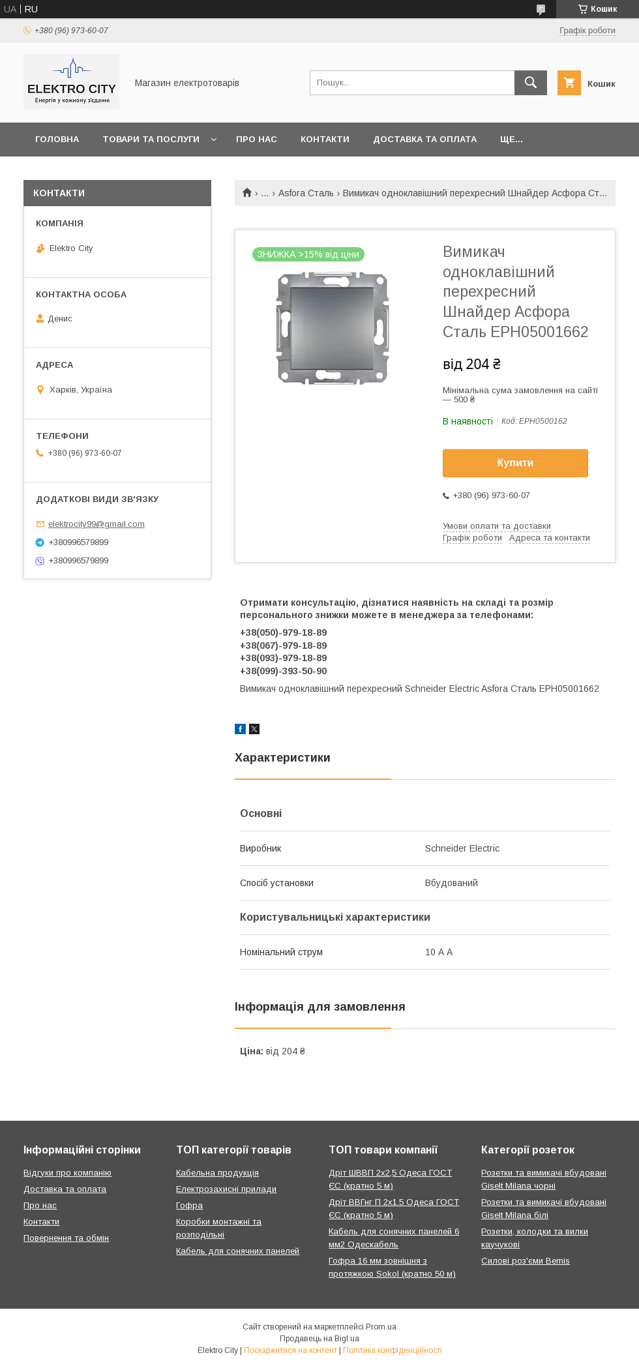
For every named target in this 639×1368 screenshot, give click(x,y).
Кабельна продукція (217, 1173)
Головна (57, 139)
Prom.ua (381, 1326)
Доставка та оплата (425, 139)
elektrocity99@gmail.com (96, 524)
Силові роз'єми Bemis (525, 1261)
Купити (516, 462)
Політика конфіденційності (392, 1350)
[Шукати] (530, 82)
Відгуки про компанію (67, 1173)
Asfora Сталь (306, 193)
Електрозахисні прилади (226, 1189)
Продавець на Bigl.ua (319, 1338)
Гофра (189, 1205)
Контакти (325, 139)
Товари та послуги (151, 139)
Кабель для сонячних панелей (237, 1251)
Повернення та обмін (66, 1238)
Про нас (256, 139)
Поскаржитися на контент (290, 1350)
